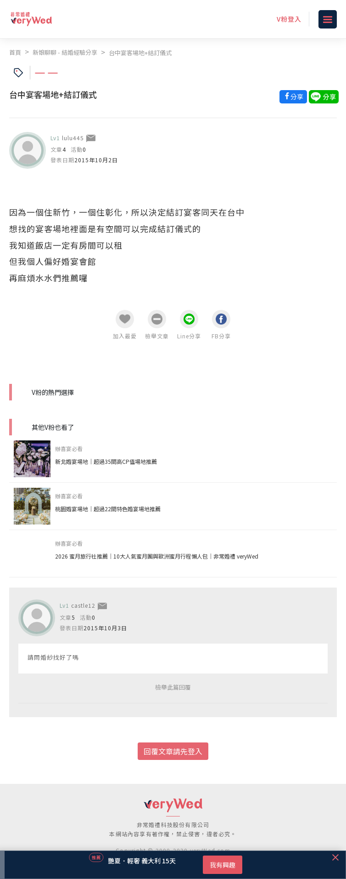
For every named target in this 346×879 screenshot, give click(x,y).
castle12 (83, 605)
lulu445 (73, 138)
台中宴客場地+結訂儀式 (140, 52)
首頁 (15, 52)
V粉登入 (289, 18)
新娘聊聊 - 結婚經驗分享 (65, 52)
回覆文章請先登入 (173, 751)
